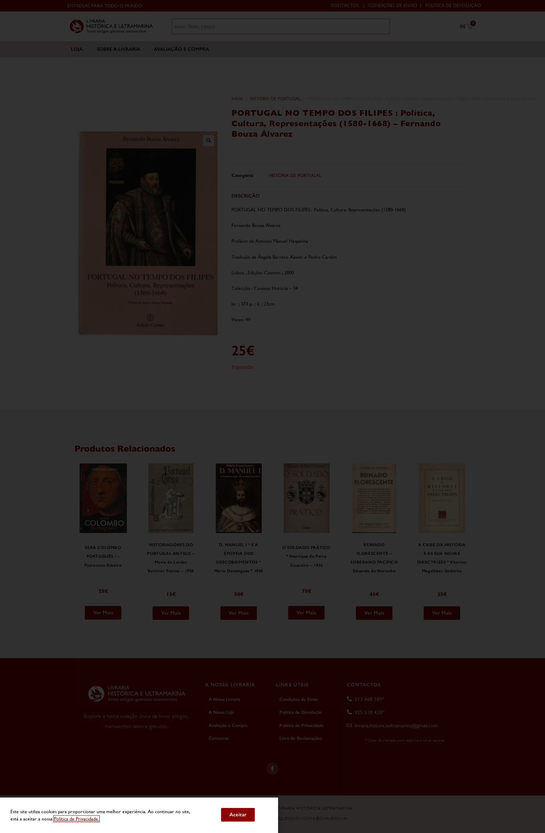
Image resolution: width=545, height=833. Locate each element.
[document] (272, 416)
